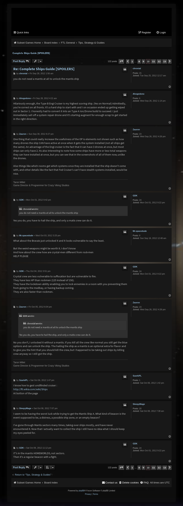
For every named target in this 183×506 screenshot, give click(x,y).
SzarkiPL (137, 376)
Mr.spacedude (140, 231)
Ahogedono (138, 94)
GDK (135, 196)
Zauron (136, 130)
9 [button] (143, 61)
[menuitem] (161, 33)
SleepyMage (139, 404)
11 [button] (153, 61)
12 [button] (159, 61)
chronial (137, 68)
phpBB (81, 491)
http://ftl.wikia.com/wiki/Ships (30, 389)
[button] (121, 61)
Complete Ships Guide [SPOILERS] (31, 53)
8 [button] (139, 61)
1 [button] (132, 61)
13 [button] (164, 61)
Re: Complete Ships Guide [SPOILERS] (44, 69)
